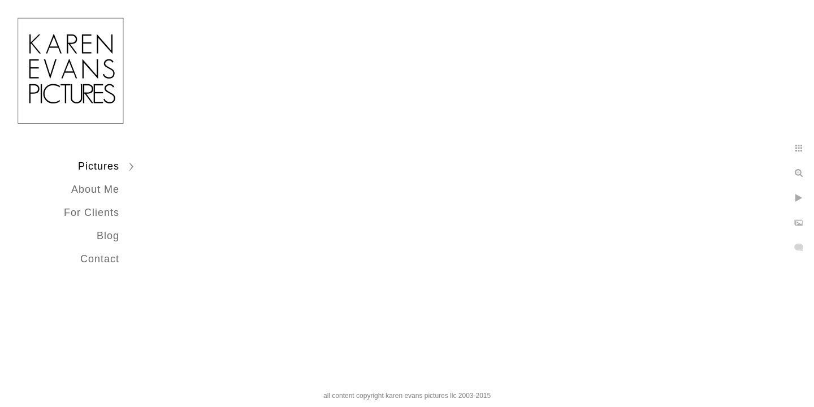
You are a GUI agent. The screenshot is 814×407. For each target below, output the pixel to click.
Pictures (98, 166)
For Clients (91, 212)
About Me (95, 189)
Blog (108, 235)
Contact (99, 259)
